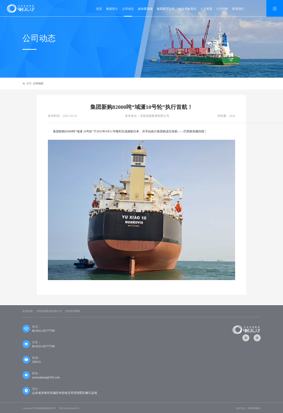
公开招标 (222, 8)
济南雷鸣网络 (72, 311)
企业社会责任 (187, 8)
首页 (99, 8)
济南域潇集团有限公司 (49, 311)
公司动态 (128, 8)
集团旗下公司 (165, 8)
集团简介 (112, 8)
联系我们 (238, 8)
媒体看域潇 (145, 8)
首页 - (29, 83)
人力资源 (206, 8)
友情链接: (27, 311)
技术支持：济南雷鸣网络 (248, 409)
